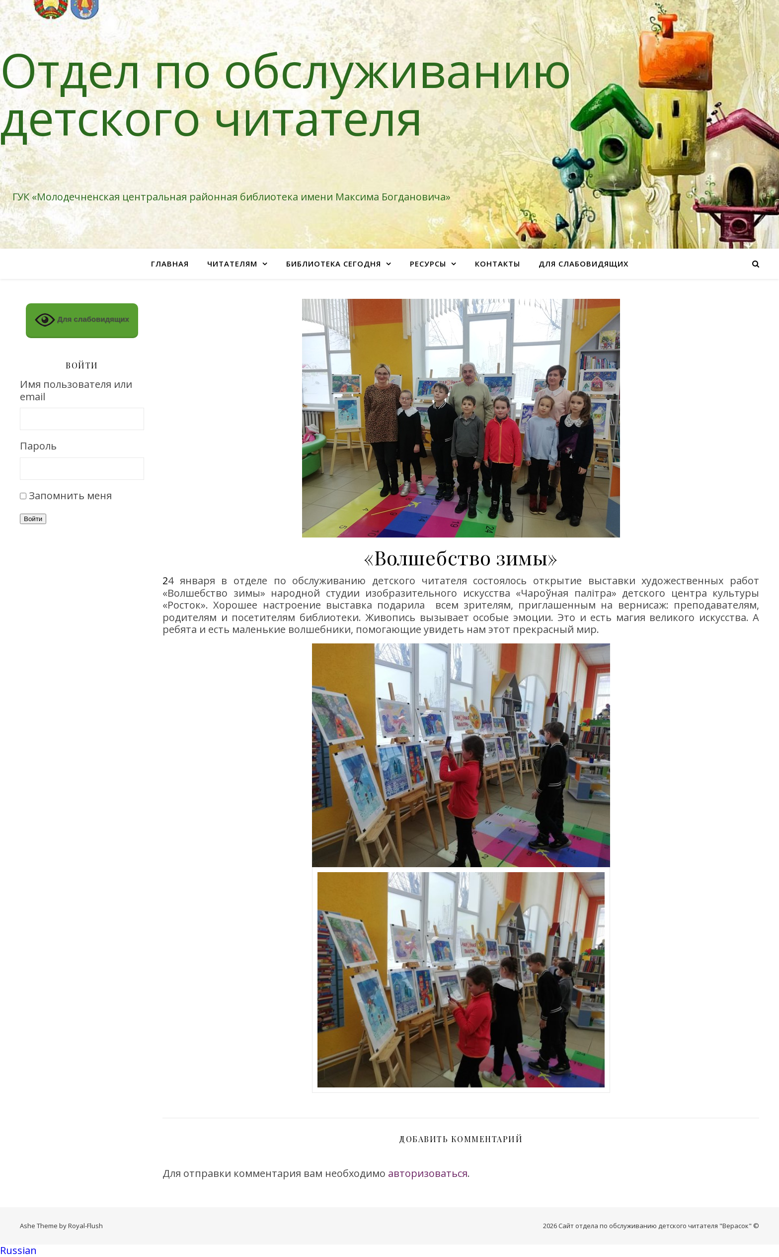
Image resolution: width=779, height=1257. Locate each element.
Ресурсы (428, 264)
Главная (170, 264)
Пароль (38, 446)
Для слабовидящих (583, 264)
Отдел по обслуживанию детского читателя (285, 93)
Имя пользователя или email (76, 390)
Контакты (497, 264)
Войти (33, 519)
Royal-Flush (85, 1225)
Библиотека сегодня (333, 264)
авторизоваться (427, 1173)
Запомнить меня (70, 495)
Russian (18, 1250)
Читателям (232, 264)
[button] (389, 1251)
